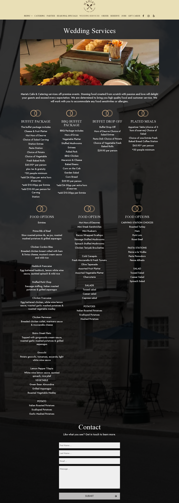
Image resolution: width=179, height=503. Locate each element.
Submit (89, 496)
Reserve (115, 16)
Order (105, 16)
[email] (89, 461)
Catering (39, 16)
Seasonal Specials (67, 16)
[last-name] (89, 453)
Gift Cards (134, 16)
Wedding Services (89, 16)
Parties (51, 16)
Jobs (124, 16)
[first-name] (89, 445)
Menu (28, 16)
